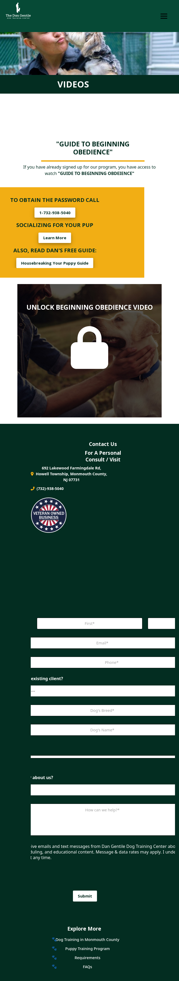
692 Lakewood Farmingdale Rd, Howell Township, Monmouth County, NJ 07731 (69, 473)
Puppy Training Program (87, 948)
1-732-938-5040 (55, 212)
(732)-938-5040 (47, 488)
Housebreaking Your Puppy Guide (54, 263)
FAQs (87, 966)
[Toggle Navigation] (163, 16)
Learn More (54, 237)
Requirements (87, 957)
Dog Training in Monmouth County (87, 939)
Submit (85, 896)
